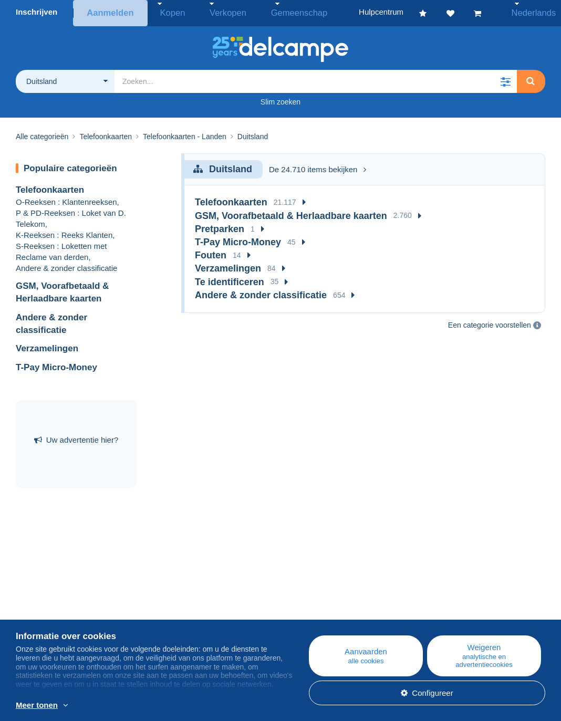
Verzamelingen (47, 346)
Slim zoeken (280, 99)
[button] (505, 78)
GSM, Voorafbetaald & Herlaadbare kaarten (291, 213)
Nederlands (527, 11)
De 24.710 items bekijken (317, 166)
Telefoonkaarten (50, 188)
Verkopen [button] (214, 11)
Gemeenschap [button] (274, 11)
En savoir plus (220, 706)
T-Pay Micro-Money (56, 365)
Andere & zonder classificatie (66, 265)
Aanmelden (109, 11)
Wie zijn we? (38, 600)
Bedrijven (37, 613)
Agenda (170, 613)
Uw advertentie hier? (76, 437)
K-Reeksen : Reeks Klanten (64, 232)
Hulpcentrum (321, 600)
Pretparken (219, 226)
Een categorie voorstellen (489, 323)
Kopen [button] (167, 11)
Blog (170, 600)
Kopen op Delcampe (334, 613)
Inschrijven (36, 11)
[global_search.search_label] (316, 78)
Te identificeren (229, 279)
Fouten (210, 253)
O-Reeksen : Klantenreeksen (66, 199)
